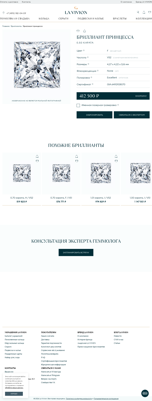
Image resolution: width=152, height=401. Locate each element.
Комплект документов (51, 346)
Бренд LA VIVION (144, 2)
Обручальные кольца (14, 343)
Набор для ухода (12, 357)
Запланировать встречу (76, 252)
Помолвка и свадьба (14, 18)
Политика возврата (49, 353)
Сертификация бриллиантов (54, 361)
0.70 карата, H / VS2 (21, 197)
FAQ (43, 357)
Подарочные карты (13, 353)
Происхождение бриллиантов (91, 346)
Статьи (117, 343)
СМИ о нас (119, 339)
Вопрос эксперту (49, 378)
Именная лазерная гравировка (99, 105)
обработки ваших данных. (14, 388)
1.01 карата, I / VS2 (101, 197)
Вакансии (9, 371)
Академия (86, 343)
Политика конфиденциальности (79, 399)
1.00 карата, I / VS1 (140, 197)
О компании (126, 2)
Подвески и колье (91, 18)
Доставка (45, 339)
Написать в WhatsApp (51, 371)
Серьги (63, 18)
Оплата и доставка (9, 2)
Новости (118, 336)
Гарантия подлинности (51, 343)
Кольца (44, 18)
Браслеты (119, 18)
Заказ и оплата (47, 336)
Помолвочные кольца (14, 339)
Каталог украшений (13, 336)
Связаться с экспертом (132, 115)
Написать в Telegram (50, 375)
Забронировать (94, 115)
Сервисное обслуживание (53, 350)
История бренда (84, 339)
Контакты (26, 2)
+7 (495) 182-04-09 (16, 13)
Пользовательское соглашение (106, 399)
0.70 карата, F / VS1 (61, 197)
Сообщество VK (48, 382)
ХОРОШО (14, 394)
